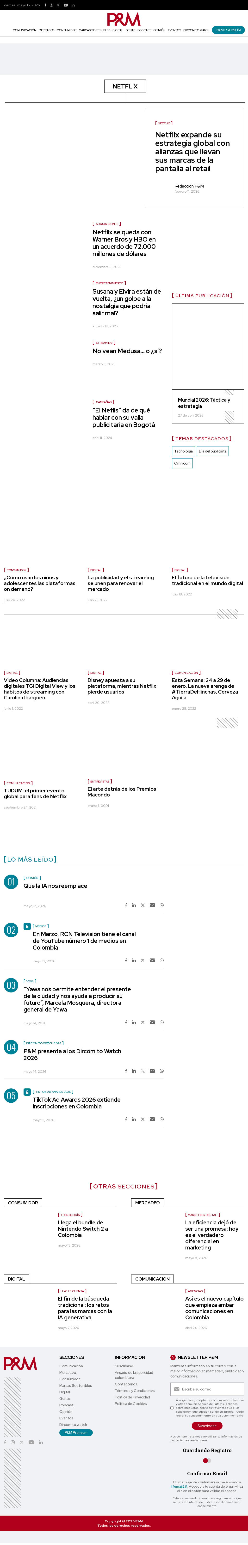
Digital (117, 30)
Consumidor (66, 30)
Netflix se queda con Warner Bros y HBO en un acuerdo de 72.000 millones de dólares (124, 243)
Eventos (174, 30)
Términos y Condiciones (135, 1390)
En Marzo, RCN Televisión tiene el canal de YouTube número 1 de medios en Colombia (84, 940)
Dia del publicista (213, 451)
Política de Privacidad (132, 1397)
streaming (104, 343)
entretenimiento (109, 283)
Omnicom (182, 463)
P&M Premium (228, 30)
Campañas (104, 402)
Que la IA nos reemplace (55, 886)
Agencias (195, 1291)
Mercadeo (46, 30)
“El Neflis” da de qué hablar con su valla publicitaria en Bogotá (124, 417)
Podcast (144, 30)
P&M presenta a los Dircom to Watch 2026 (72, 1054)
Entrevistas (99, 781)
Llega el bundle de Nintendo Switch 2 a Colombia (83, 1229)
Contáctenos (126, 1384)
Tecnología (183, 451)
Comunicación (24, 30)
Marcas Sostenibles (94, 30)
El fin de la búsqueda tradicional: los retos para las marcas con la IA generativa (85, 1308)
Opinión (159, 30)
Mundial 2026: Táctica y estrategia (204, 403)
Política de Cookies (131, 1403)
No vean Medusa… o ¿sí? (127, 351)
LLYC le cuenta (72, 1291)
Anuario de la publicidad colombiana (134, 1375)
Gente (130, 30)
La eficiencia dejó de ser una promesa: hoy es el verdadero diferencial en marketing (211, 1235)
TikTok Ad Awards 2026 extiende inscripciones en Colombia (77, 1103)
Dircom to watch (196, 30)
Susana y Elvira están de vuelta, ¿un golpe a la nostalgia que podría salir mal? (127, 302)
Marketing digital (202, 1215)
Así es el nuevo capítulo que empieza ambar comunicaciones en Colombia (214, 1308)
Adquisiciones (107, 224)
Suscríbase (124, 1366)
